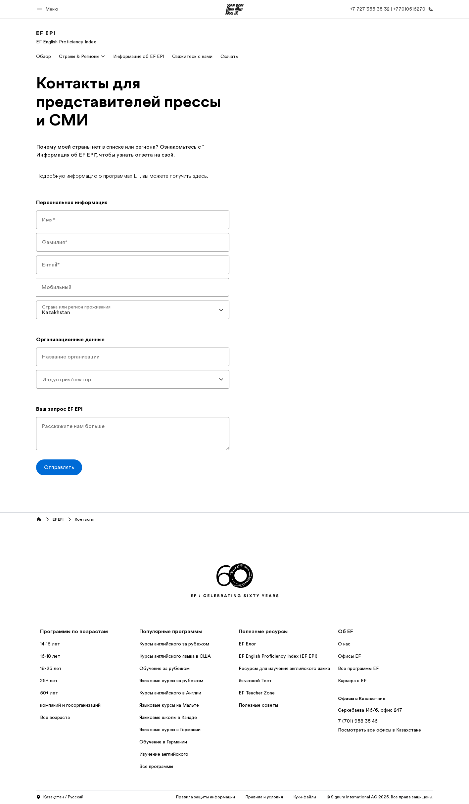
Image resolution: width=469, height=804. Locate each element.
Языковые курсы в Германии (170, 729)
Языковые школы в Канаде (168, 717)
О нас (344, 643)
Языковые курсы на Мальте (169, 705)
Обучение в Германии (163, 741)
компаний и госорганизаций (70, 705)
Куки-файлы (305, 797)
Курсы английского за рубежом (174, 643)
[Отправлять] (59, 467)
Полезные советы (258, 705)
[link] (66, 37)
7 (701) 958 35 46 (358, 721)
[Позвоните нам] (390, 9)
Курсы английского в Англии (170, 692)
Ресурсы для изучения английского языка (284, 668)
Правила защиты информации (205, 797)
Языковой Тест (255, 680)
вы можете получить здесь (174, 176)
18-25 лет (51, 668)
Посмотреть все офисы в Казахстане (379, 730)
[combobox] (132, 310)
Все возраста (55, 717)
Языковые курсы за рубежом (171, 680)
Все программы (156, 766)
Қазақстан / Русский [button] (59, 797)
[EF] (234, 9)
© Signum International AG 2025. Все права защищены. (380, 797)
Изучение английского (163, 754)
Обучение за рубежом (164, 668)
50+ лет (49, 692)
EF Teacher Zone (257, 692)
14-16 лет (50, 643)
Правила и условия (264, 797)
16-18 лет (50, 656)
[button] (48, 9)
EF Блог (247, 643)
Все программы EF (358, 668)
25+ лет (49, 680)
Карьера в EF (352, 680)
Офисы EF (349, 656)
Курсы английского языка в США (175, 656)
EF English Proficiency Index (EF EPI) (278, 656)
